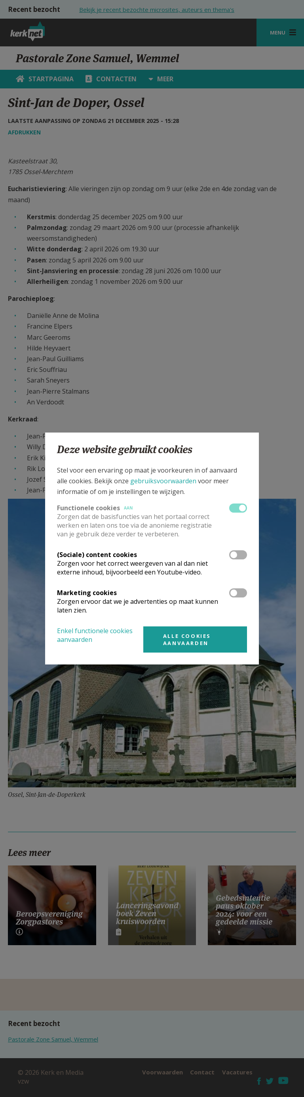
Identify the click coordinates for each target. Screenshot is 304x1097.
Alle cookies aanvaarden (187, 639)
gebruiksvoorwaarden (163, 481)
